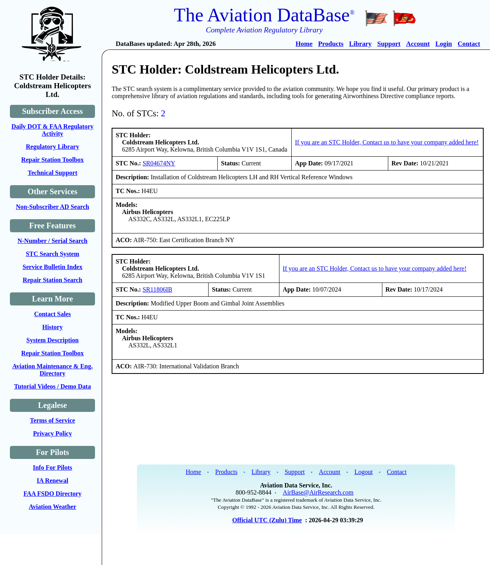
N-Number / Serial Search (52, 240)
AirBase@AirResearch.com (318, 492)
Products (331, 43)
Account (418, 43)
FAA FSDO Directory (52, 493)
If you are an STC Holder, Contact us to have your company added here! (387, 142)
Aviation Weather (52, 506)
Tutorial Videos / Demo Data (52, 386)
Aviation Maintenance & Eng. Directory (52, 370)
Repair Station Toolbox (52, 159)
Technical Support (52, 172)
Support (389, 43)
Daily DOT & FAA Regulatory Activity (52, 130)
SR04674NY (158, 163)
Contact (469, 43)
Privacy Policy (52, 433)
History (52, 327)
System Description (53, 340)
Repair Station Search (52, 280)
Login (443, 43)
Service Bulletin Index (52, 267)
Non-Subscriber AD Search (52, 206)
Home (304, 43)
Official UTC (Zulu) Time (267, 520)
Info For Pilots (52, 467)
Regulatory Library (52, 146)
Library (360, 43)
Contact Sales (52, 314)
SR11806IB (157, 289)
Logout (363, 471)
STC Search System (52, 253)
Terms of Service (52, 420)
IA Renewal (52, 480)
